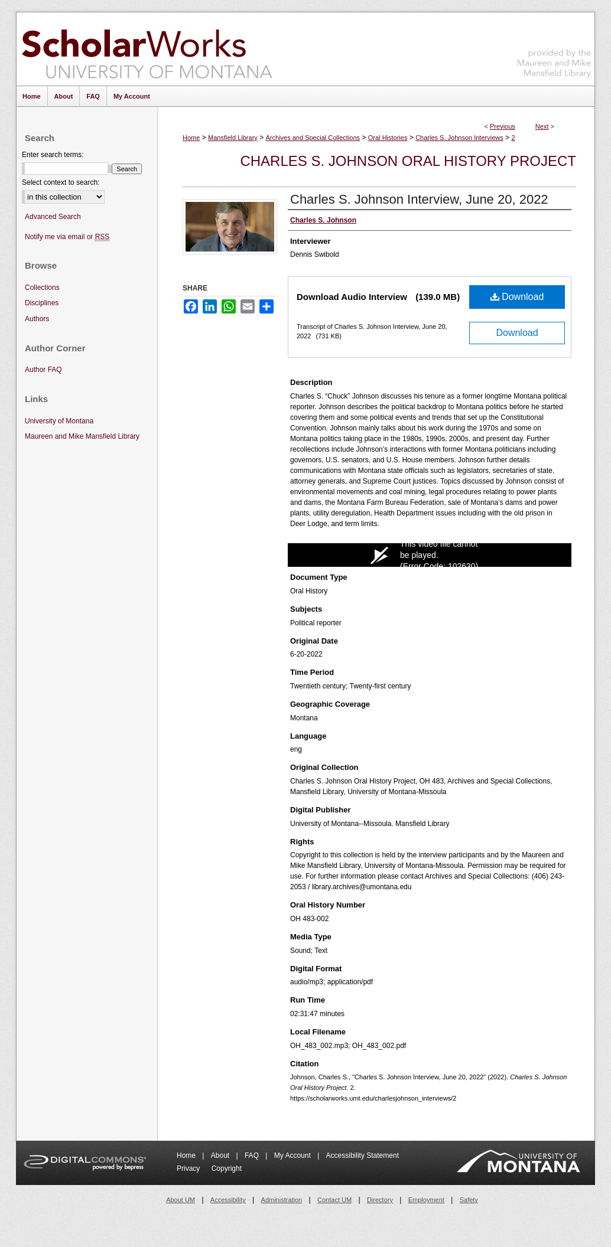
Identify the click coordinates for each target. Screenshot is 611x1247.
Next (542, 126)
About (221, 1155)
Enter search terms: (53, 155)
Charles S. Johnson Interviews (459, 137)
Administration (282, 1199)
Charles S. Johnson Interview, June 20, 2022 (419, 199)
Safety (469, 1199)
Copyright (227, 1168)
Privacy (189, 1168)
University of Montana (59, 421)
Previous (502, 126)
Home (191, 137)
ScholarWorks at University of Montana (147, 49)
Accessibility (228, 1199)
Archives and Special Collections (313, 137)
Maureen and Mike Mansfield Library (554, 46)
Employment (426, 1199)
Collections (42, 287)
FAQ (253, 1155)
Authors (37, 319)
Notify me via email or (67, 237)
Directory (380, 1199)
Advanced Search (53, 217)
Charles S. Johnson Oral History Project (408, 161)
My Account (293, 1155)
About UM (180, 1199)
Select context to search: (60, 182)
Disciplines (41, 303)
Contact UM (334, 1199)
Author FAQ (43, 369)
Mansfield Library (233, 137)
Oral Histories (388, 137)
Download (517, 297)
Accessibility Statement (362, 1155)
